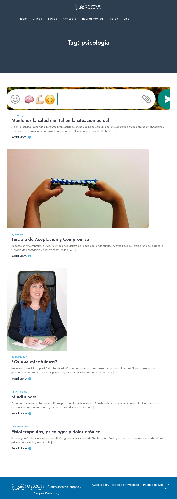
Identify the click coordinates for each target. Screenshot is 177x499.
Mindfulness (23, 396)
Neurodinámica (92, 18)
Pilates (113, 18)
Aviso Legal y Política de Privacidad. (116, 485)
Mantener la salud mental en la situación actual (60, 120)
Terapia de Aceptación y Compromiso (50, 239)
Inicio (23, 18)
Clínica (37, 18)
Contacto (69, 18)
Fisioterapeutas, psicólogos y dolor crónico (55, 431)
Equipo (52, 18)
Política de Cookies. (156, 485)
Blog (126, 18)
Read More (21, 137)
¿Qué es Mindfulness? (34, 362)
